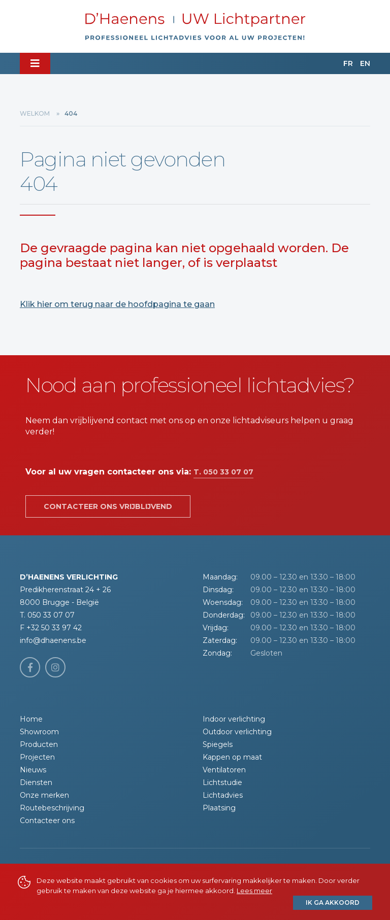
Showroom (39, 731)
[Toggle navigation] (35, 63)
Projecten (37, 757)
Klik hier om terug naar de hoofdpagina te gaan (117, 304)
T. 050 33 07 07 (223, 471)
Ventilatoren (224, 769)
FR (348, 63)
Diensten (36, 782)
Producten (39, 744)
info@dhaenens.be (53, 640)
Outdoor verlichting (237, 731)
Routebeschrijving (52, 807)
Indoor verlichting (234, 719)
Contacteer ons (47, 820)
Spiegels (218, 744)
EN (365, 63)
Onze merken (44, 795)
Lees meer (254, 891)
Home (31, 719)
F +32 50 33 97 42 (51, 627)
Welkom (35, 113)
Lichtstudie (222, 782)
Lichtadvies (223, 795)
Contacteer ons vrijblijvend (108, 506)
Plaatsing (219, 807)
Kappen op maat (232, 757)
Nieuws (33, 769)
